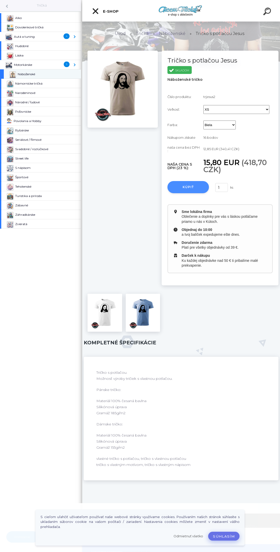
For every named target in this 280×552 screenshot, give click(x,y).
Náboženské (172, 33)
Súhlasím (224, 536)
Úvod (120, 33)
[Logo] (181, 11)
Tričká (42, 5)
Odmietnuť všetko (188, 536)
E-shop (105, 11)
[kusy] (221, 187)
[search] (267, 12)
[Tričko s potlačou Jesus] (123, 52)
